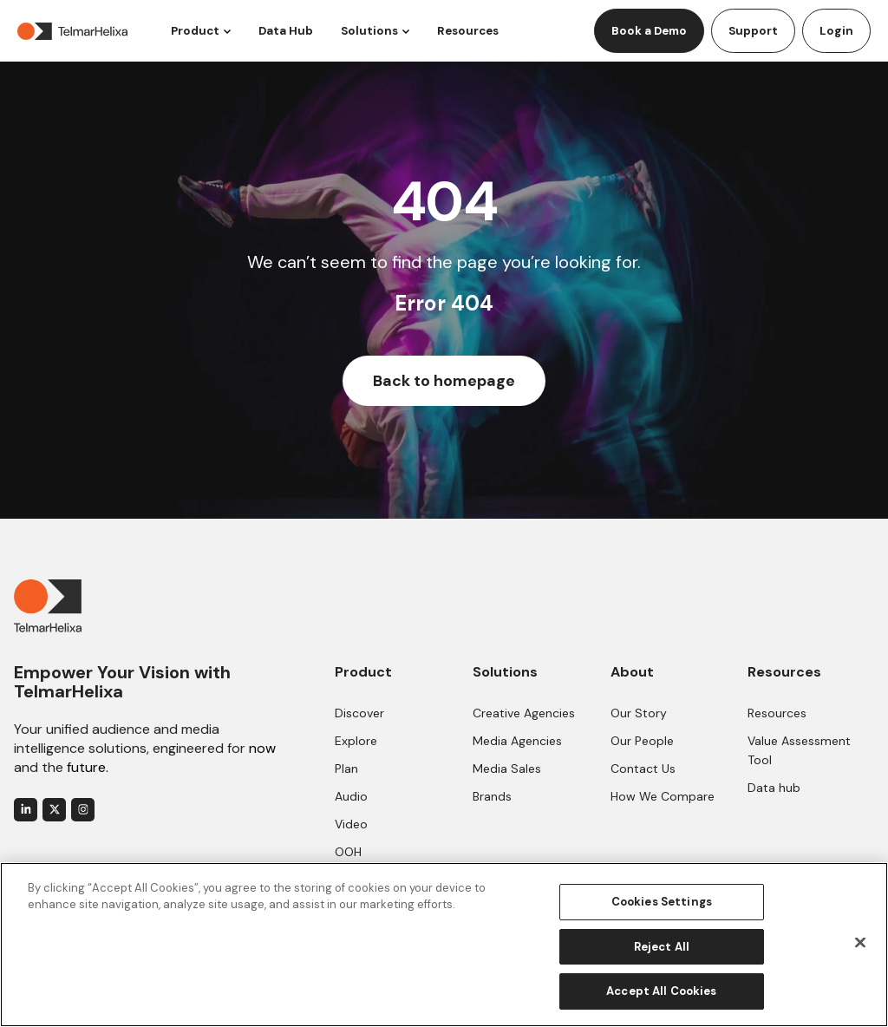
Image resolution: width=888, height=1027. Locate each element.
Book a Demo (649, 30)
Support (753, 30)
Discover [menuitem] (359, 713)
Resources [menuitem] (777, 713)
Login (836, 30)
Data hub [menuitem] (774, 787)
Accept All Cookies (661, 991)
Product (195, 30)
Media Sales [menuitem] (507, 768)
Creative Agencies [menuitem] (524, 713)
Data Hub (285, 30)
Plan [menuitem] (346, 768)
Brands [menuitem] (492, 796)
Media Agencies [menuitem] (517, 741)
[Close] (860, 943)
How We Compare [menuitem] (662, 796)
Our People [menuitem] (642, 741)
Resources (468, 30)
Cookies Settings (661, 901)
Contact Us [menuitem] (643, 768)
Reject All (661, 946)
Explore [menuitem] (356, 741)
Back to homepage (444, 380)
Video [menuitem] (351, 824)
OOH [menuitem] (348, 852)
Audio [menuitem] (351, 796)
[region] (444, 944)
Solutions (369, 30)
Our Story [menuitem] (638, 713)
